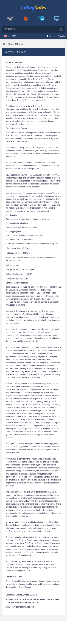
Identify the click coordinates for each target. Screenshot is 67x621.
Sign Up (61, 36)
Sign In (52, 36)
